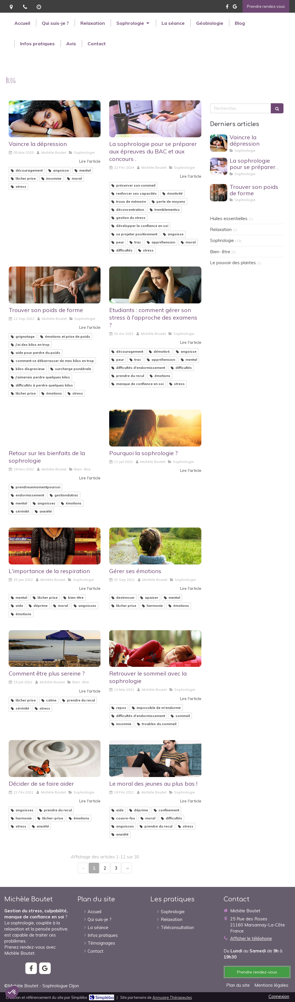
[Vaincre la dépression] (55, 118)
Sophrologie (222, 240)
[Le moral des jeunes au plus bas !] (155, 758)
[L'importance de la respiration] (55, 546)
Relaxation (221, 229)
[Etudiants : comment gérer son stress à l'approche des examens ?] (155, 285)
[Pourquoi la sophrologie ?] (155, 428)
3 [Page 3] (116, 868)
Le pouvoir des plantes (233, 262)
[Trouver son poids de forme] (55, 285)
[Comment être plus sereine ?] (55, 648)
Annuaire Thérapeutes (172, 997)
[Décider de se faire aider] (55, 758)
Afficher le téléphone (251, 938)
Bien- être (220, 251)
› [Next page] (127, 868)
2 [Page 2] (105, 868)
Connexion (278, 996)
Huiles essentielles (228, 218)
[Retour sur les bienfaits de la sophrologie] (55, 428)
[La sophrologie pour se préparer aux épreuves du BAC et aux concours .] (155, 118)
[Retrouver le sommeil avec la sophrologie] (155, 648)
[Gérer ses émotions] (155, 546)
